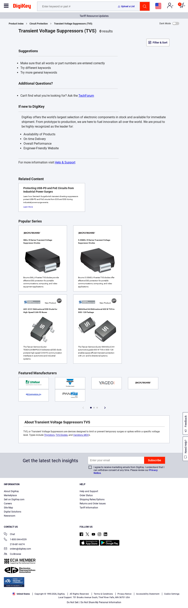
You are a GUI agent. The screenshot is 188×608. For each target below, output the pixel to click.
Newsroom (9, 515)
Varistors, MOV (81, 435)
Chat (9, 534)
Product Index (16, 23)
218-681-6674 (14, 544)
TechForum (86, 95)
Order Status (86, 495)
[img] (22, 7)
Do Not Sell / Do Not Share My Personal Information (94, 602)
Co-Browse (12, 554)
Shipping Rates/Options (92, 499)
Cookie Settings (171, 594)
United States (21, 594)
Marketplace (10, 495)
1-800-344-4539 (15, 540)
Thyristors (49, 435)
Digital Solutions (12, 511)
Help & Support (65, 162)
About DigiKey (11, 491)
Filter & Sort (160, 42)
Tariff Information (89, 507)
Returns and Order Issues (93, 503)
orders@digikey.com (17, 549)
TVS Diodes (62, 435)
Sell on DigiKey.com (14, 499)
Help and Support (89, 491)
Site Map (8, 507)
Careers (8, 503)
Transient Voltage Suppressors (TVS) (73, 23)
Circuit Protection (39, 23)
